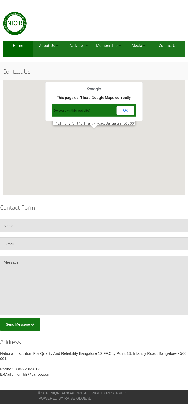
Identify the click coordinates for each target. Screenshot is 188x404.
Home (18, 45)
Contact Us (168, 45)
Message (94, 285)
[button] (94, 133)
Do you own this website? (72, 111)
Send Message (20, 324)
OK (125, 110)
